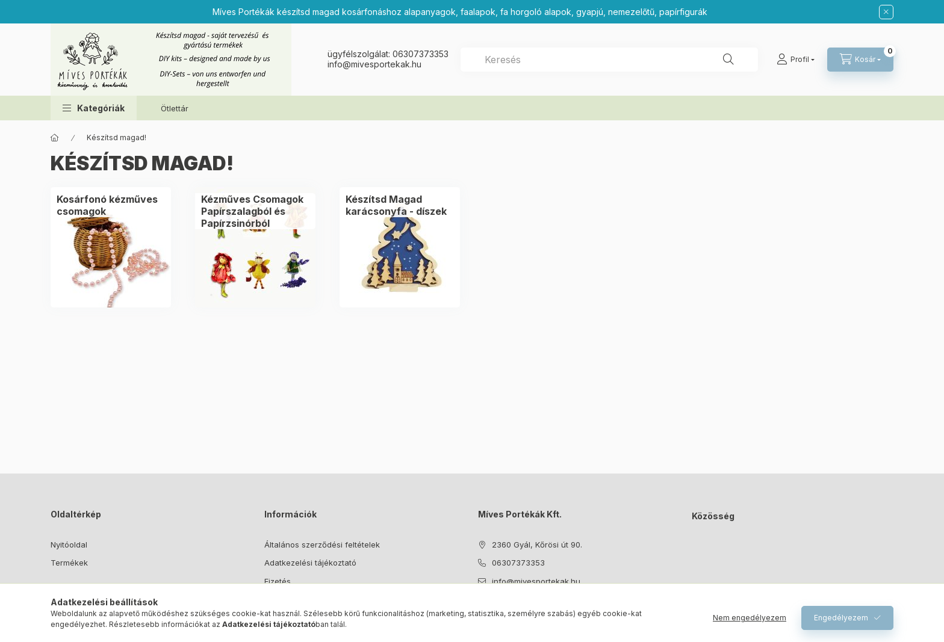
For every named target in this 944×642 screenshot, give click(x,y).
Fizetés (277, 581)
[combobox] (609, 60)
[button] (94, 108)
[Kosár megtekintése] (860, 60)
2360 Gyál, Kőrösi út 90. (537, 544)
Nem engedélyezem (749, 617)
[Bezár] (886, 12)
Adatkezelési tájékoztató (310, 562)
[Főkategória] (55, 137)
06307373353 (421, 54)
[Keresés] (728, 59)
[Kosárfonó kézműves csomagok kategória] (111, 205)
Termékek (69, 562)
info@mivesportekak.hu (536, 581)
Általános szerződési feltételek (322, 544)
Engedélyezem (841, 617)
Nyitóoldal (69, 544)
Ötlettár (174, 108)
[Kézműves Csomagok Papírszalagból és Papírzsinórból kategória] (255, 211)
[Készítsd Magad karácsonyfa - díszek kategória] (400, 205)
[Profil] (795, 60)
